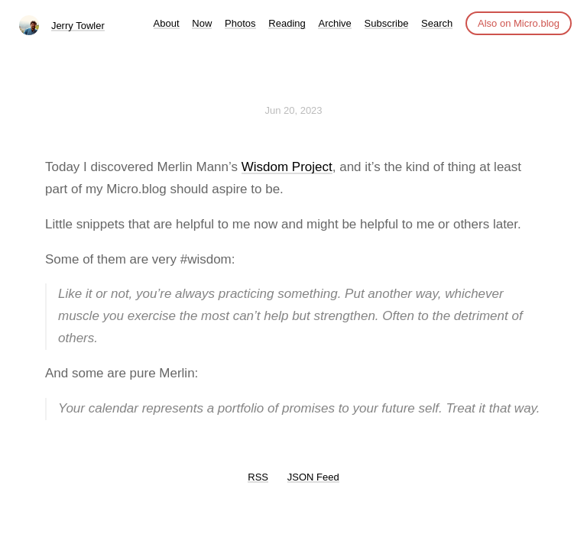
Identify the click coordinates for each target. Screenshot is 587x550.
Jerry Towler (78, 25)
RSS (258, 477)
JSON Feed (313, 477)
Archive (334, 23)
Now (202, 23)
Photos (240, 23)
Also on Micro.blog (518, 23)
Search (436, 23)
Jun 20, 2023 (293, 110)
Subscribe (387, 23)
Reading (286, 23)
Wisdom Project (287, 167)
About (167, 23)
